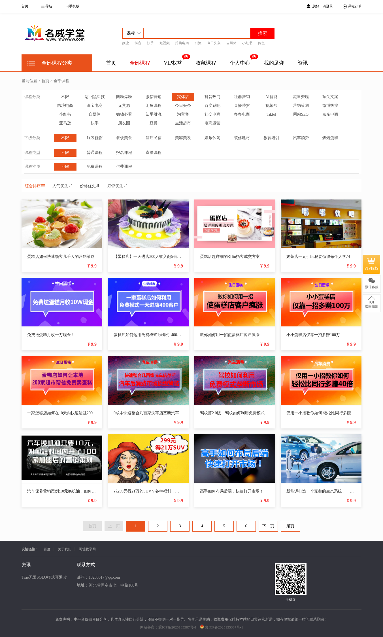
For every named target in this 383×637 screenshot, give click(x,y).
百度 (47, 549)
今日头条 (214, 43)
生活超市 (183, 123)
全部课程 (140, 63)
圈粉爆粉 (124, 97)
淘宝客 (183, 114)
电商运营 (212, 123)
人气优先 (62, 186)
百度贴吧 (212, 105)
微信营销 (153, 97)
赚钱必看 (124, 114)
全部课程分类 (57, 63)
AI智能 (271, 97)
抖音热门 (212, 97)
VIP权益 (173, 63)
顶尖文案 (330, 97)
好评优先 (117, 186)
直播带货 (242, 105)
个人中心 (240, 63)
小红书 (247, 43)
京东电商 (330, 114)
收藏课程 (206, 63)
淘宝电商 (95, 105)
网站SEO (300, 114)
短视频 (164, 43)
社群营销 (242, 97)
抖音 (138, 43)
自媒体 (231, 43)
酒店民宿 (153, 138)
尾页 (290, 526)
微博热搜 (330, 105)
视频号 (271, 105)
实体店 (183, 97)
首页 (25, 6)
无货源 (124, 105)
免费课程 (95, 166)
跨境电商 (182, 43)
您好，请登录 (323, 6)
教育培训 (271, 138)
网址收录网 (87, 549)
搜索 (262, 33)
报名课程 (124, 152)
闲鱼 (261, 43)
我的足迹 (274, 63)
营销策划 (301, 105)
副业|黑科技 (94, 97)
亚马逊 (65, 123)
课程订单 (352, 6)
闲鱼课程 (153, 105)
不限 (65, 97)
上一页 (114, 526)
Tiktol (271, 114)
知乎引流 (153, 114)
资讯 (303, 63)
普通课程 (95, 152)
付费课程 (124, 166)
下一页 (268, 526)
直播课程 (153, 152)
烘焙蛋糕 (330, 138)
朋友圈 (124, 123)
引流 (198, 43)
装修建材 (242, 138)
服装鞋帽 (95, 138)
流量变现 (301, 97)
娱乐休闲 (212, 138)
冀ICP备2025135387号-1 (177, 627)
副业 (125, 43)
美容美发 (183, 138)
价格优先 (90, 186)
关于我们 (64, 549)
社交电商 (212, 114)
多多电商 (242, 114)
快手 (150, 43)
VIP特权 (371, 264)
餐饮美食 (124, 138)
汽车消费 (301, 138)
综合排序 (35, 186)
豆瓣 (154, 123)
